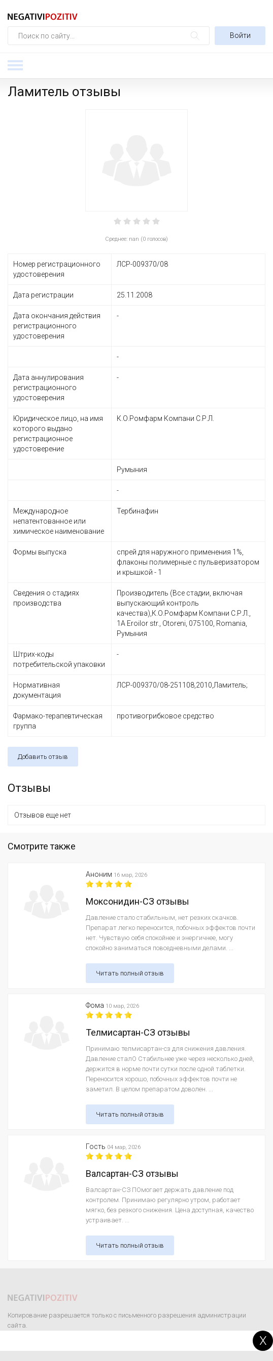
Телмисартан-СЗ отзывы (138, 1032)
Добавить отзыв (43, 756)
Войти (240, 35)
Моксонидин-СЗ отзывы (137, 901)
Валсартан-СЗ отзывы (132, 1173)
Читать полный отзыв (130, 973)
